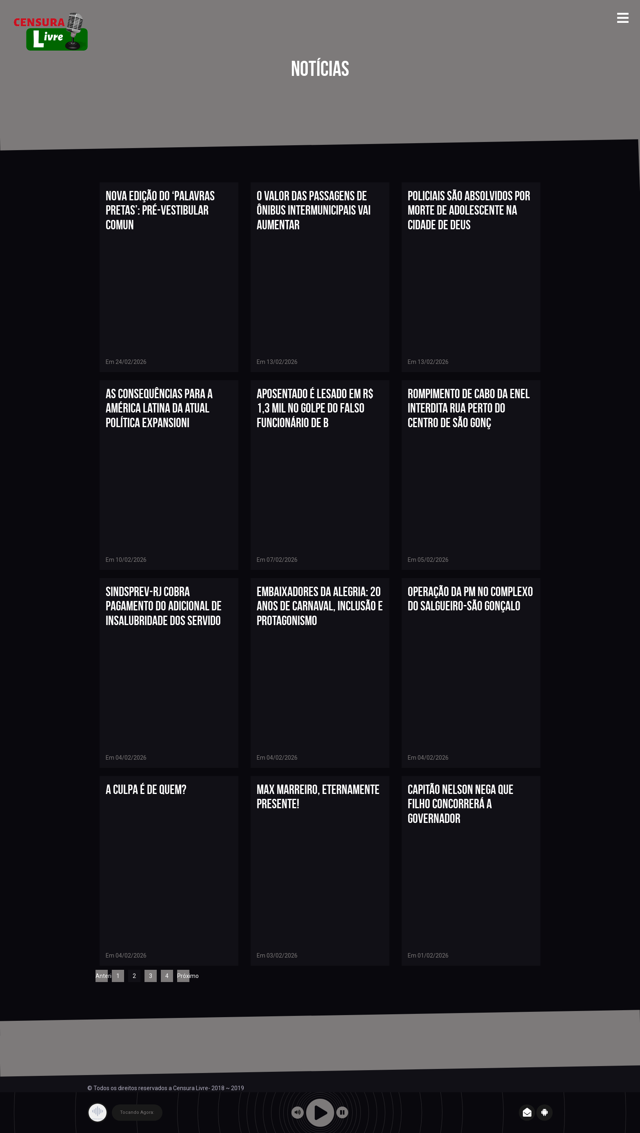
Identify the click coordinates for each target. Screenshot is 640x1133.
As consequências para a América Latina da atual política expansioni (159, 407)
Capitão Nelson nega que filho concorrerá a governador (460, 803)
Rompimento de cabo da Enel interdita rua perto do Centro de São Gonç (469, 407)
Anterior (102, 976)
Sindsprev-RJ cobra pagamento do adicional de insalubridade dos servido (164, 605)
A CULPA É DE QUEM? (146, 789)
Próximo (183, 976)
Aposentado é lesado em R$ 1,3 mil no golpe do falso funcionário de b (315, 407)
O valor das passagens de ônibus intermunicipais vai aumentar (314, 209)
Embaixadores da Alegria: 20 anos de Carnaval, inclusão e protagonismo (320, 605)
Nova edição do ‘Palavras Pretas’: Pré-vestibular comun (160, 209)
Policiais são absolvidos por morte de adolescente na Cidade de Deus (469, 209)
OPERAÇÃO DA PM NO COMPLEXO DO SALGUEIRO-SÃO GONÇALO (470, 598)
